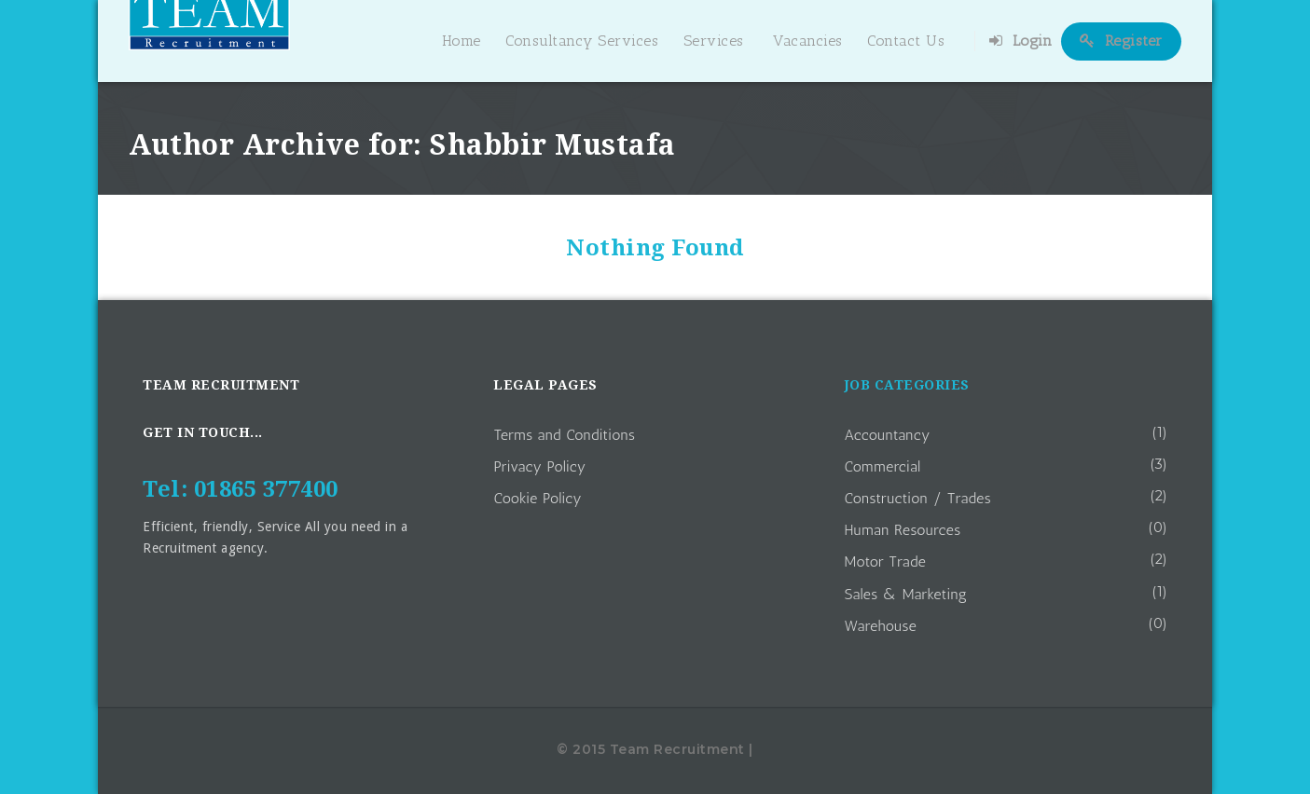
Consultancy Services (581, 40)
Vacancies (808, 40)
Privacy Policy (539, 466)
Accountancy (888, 435)
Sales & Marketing (906, 594)
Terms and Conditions (564, 435)
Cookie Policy (537, 498)
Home (461, 40)
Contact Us (906, 40)
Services (713, 40)
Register (1121, 40)
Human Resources (903, 530)
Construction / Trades (918, 498)
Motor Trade (886, 561)
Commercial (883, 466)
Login (1021, 40)
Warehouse (881, 626)
